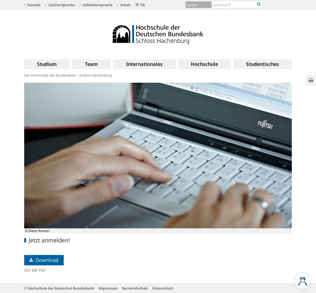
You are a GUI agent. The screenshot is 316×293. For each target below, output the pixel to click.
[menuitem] (47, 64)
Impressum (108, 288)
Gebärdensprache (96, 4)
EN (140, 4)
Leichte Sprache (60, 4)
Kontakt (32, 4)
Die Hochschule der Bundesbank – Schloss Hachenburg (68, 75)
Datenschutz (163, 288)
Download (44, 260)
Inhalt (124, 4)
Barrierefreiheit (135, 288)
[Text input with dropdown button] (237, 4)
